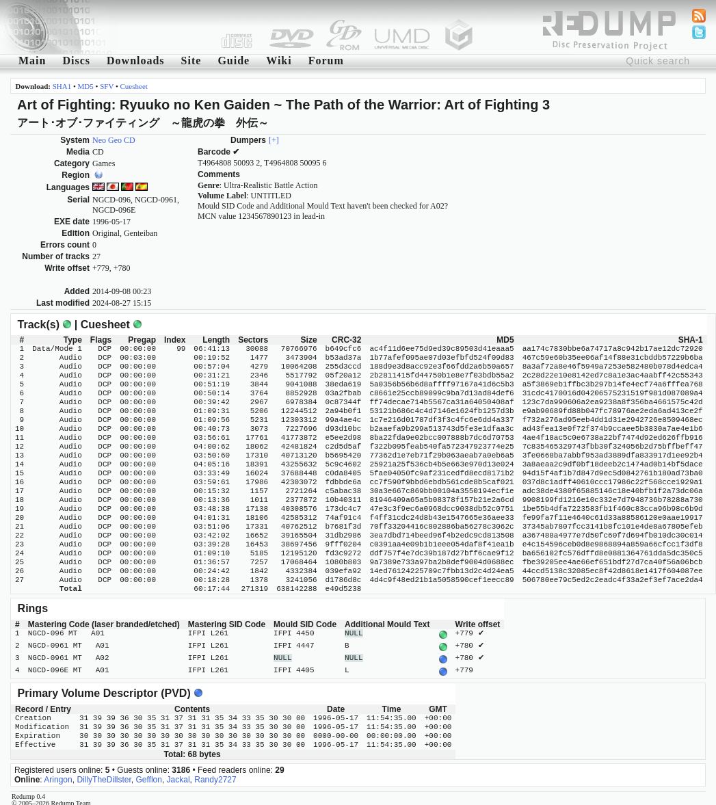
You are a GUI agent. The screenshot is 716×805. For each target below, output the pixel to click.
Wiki (279, 60)
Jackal (178, 774)
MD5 (86, 86)
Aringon (58, 774)
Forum (326, 60)
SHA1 (62, 86)
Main (32, 60)
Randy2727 (215, 774)
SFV (107, 86)
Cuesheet (134, 86)
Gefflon (148, 774)
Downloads (136, 60)
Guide (233, 60)
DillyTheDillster (104, 774)
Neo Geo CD (113, 140)
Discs (76, 60)
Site (191, 60)
